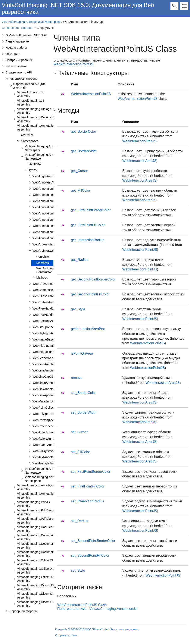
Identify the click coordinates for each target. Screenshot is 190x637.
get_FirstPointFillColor (88, 225)
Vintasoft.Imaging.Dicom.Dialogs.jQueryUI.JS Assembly (47, 604)
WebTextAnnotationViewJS (50, 457)
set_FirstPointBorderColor (90, 471)
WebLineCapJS (42, 376)
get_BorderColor (83, 131)
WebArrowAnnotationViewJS (51, 283)
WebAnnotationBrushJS (48, 188)
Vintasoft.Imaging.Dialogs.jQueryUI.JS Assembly (42, 119)
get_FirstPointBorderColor (90, 210)
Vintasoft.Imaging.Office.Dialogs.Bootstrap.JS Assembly (47, 570)
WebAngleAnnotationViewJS (51, 176)
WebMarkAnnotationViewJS (50, 401)
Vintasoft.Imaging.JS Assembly (30, 102)
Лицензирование (17, 41)
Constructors (10, 27)
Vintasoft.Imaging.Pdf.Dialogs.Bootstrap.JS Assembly (45, 512)
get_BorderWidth (84, 151)
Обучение (12, 54)
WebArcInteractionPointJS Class (82, 605)
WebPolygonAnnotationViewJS (53, 413)
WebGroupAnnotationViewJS (51, 327)
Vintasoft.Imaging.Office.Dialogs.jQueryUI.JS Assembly (47, 579)
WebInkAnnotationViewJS (49, 345)
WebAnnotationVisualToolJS (51, 238)
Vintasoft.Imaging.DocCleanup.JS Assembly (39, 529)
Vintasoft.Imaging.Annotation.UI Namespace (31, 21)
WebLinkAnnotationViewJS (50, 389)
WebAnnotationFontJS (47, 207)
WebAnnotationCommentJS (50, 201)
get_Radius (79, 259)
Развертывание (16, 66)
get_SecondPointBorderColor (93, 279)
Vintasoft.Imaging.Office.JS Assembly (35, 562)
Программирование (19, 60)
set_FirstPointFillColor (87, 486)
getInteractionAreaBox (88, 329)
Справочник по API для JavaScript (29, 86)
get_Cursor (79, 171)
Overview (27, 134)
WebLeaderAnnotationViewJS (52, 358)
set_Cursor (79, 432)
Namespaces (29, 141)
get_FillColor (80, 190)
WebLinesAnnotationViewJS (51, 383)
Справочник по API (19, 72)
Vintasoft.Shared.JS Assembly (30, 94)
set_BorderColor (83, 393)
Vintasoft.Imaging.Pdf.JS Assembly (33, 504)
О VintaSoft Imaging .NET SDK (26, 35)
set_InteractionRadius (87, 501)
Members (42, 263)
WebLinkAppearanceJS (48, 395)
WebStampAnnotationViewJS (51, 444)
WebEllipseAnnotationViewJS (52, 296)
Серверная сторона (23, 611)
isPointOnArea (82, 353)
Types (33, 170)
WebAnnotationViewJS (47, 232)
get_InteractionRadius (87, 240)
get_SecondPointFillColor (90, 294)
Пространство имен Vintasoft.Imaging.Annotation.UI (97, 609)
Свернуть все (46, 27)
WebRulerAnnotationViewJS (51, 432)
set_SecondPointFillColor (90, 555)
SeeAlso (26, 27)
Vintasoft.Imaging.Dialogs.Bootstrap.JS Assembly (43, 110)
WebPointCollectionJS (47, 407)
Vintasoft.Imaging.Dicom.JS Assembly (35, 587)
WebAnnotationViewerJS (48, 219)
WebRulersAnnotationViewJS (51, 438)
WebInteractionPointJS (139, 249)
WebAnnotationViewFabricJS (51, 226)
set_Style (78, 570)
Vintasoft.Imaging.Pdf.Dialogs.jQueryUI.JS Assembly (45, 520)
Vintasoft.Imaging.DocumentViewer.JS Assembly (42, 537)
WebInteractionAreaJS (139, 141)
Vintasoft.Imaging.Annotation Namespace (44, 148)
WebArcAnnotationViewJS (49, 244)
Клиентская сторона (23, 78)
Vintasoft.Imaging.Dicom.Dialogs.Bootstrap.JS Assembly (47, 595)
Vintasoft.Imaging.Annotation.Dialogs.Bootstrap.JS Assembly (50, 487)
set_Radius (79, 521)
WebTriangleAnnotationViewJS (53, 463)
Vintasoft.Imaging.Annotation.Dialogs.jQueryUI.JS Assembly (50, 495)
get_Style (78, 309)
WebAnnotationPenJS (47, 213)
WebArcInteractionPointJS (49, 250)
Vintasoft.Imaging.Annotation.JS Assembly (38, 127)
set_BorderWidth (83, 412)
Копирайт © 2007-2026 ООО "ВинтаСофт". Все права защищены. (97, 629)
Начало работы (16, 47)
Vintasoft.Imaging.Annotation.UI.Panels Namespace (51, 470)
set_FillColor (80, 452)
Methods (42, 277)
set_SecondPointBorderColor (93, 541)
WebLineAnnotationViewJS (50, 370)
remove (76, 378)
